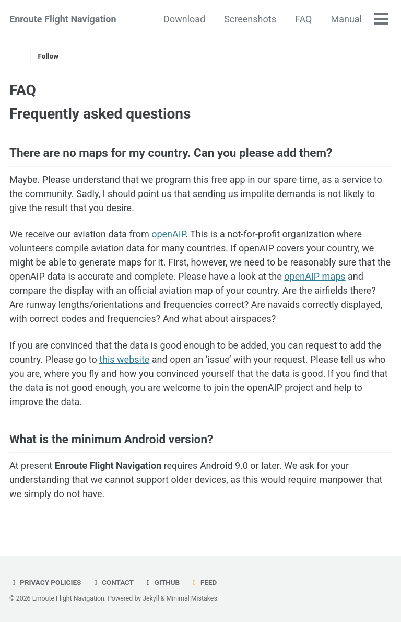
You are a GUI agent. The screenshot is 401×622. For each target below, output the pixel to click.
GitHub (162, 582)
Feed (203, 582)
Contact (112, 582)
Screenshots (250, 19)
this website (124, 359)
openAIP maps (314, 276)
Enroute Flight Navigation (62, 19)
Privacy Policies (45, 582)
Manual (346, 19)
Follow (48, 56)
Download (184, 19)
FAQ (303, 19)
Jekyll (151, 598)
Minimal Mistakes (192, 598)
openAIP (168, 233)
